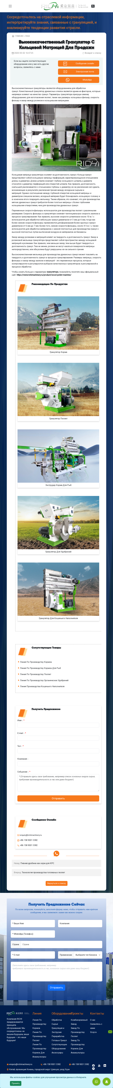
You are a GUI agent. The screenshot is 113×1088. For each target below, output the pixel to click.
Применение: (66, 955)
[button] (106, 1081)
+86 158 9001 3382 (52, 1064)
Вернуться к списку (56, 883)
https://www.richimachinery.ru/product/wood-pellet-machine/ (44, 275)
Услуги (93, 1032)
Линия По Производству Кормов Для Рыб (40, 668)
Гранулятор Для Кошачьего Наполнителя (58, 618)
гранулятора (52, 272)
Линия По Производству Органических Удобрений (44, 680)
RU (93, 6)
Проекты (77, 1013)
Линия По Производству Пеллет (35, 674)
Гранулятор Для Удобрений (58, 552)
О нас (92, 1020)
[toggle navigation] (10, 6)
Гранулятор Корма (58, 352)
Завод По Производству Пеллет (78, 1032)
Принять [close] (16, 1083)
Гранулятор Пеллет (58, 418)
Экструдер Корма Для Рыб (58, 485)
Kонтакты (97, 1013)
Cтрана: (15, 944)
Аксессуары (57, 1052)
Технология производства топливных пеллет (43, 872)
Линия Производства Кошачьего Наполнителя (42, 686)
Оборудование (62, 1013)
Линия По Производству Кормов (36, 662)
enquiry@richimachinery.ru (20, 1064)
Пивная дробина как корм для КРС (37, 863)
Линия (37, 1013)
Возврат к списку (93, 53)
